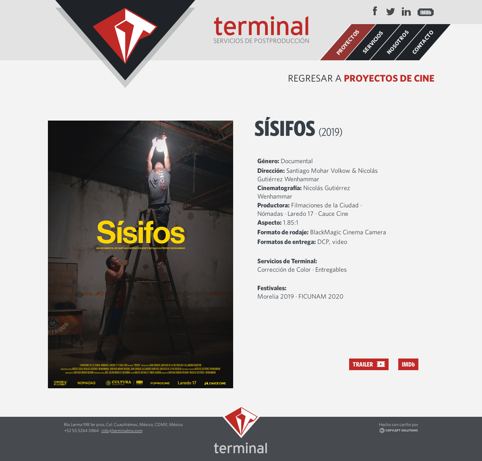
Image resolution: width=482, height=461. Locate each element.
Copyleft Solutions (410, 430)
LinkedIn (406, 11)
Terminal (125, 44)
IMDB (426, 11)
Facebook (374, 11)
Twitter (390, 11)
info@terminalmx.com (122, 430)
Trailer (363, 364)
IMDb (408, 364)
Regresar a (361, 78)
